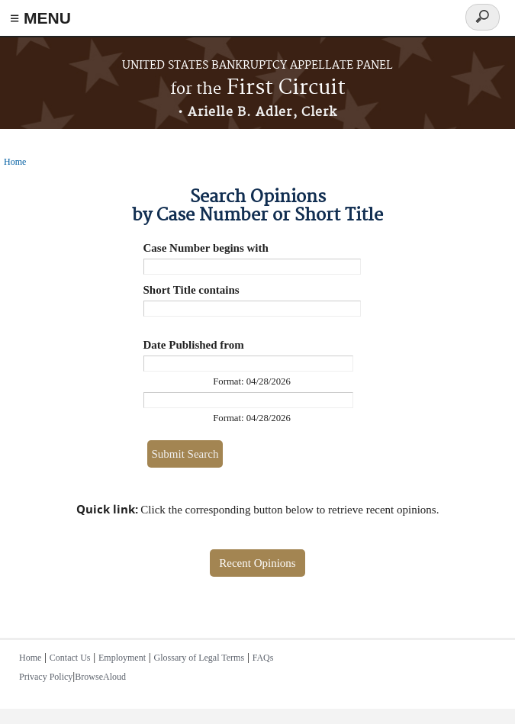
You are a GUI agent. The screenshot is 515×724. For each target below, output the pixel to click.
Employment (122, 657)
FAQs (263, 657)
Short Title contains (191, 290)
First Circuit (258, 88)
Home (15, 161)
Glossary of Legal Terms (199, 657)
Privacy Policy (45, 676)
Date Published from (193, 345)
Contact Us (70, 657)
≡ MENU (40, 18)
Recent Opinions (257, 563)
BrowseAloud (100, 676)
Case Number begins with (206, 248)
